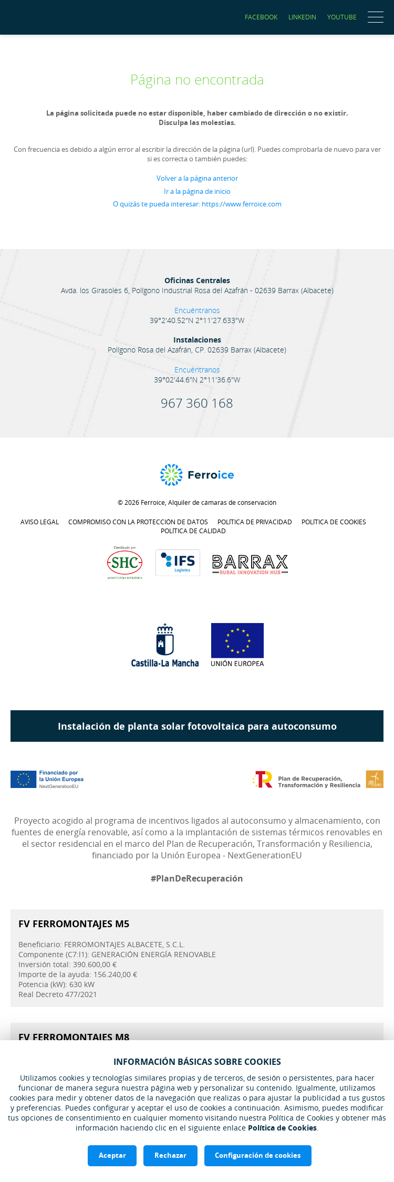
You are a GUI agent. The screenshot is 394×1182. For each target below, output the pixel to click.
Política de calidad (193, 530)
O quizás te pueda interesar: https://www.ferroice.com (197, 204)
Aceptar (112, 1155)
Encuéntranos (197, 310)
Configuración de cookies (258, 1155)
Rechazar (170, 1155)
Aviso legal (39, 521)
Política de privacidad (254, 521)
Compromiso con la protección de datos (138, 521)
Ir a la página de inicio (197, 191)
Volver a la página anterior (197, 178)
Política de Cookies (282, 1127)
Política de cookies (334, 521)
